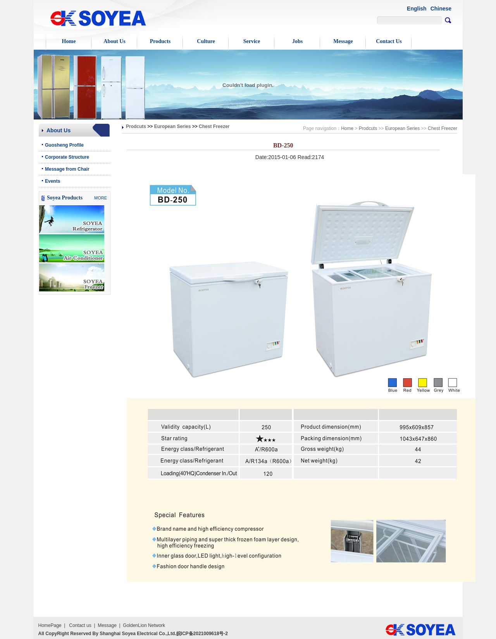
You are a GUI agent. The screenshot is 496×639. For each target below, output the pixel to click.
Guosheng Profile (64, 145)
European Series (172, 126)
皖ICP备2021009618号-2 (202, 633)
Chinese (441, 8)
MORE (100, 198)
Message (343, 41)
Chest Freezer (214, 126)
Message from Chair (67, 169)
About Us (114, 41)
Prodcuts (136, 126)
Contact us (80, 625)
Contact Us (389, 41)
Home (69, 41)
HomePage (50, 625)
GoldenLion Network (144, 625)
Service (251, 41)
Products (160, 41)
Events (52, 181)
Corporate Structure (67, 157)
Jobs (297, 41)
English (417, 8)
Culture (206, 41)
